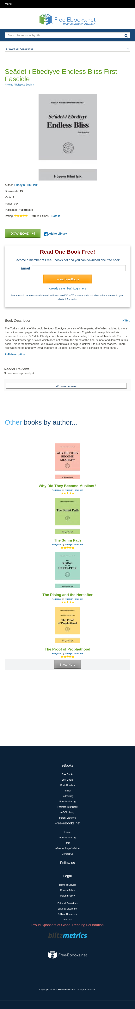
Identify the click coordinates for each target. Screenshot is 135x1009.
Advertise (67, 919)
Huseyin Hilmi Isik (26, 185)
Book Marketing (67, 801)
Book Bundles (67, 785)
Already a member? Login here (67, 288)
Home (67, 832)
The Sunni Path (67, 540)
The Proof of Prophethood (67, 649)
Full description (15, 354)
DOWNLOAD (22, 233)
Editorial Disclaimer (67, 908)
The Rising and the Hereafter (67, 595)
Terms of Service (67, 885)
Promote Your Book (67, 807)
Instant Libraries (67, 817)
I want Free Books (67, 279)
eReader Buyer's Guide (67, 848)
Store (67, 843)
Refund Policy (67, 895)
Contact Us (67, 854)
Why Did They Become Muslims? (67, 486)
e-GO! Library (67, 812)
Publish (67, 790)
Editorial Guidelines (67, 903)
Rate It (56, 216)
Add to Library (55, 234)
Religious (57, 490)
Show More (67, 664)
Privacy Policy (67, 890)
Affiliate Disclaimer (67, 914)
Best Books (67, 779)
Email (25, 268)
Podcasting (67, 796)
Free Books (67, 774)
